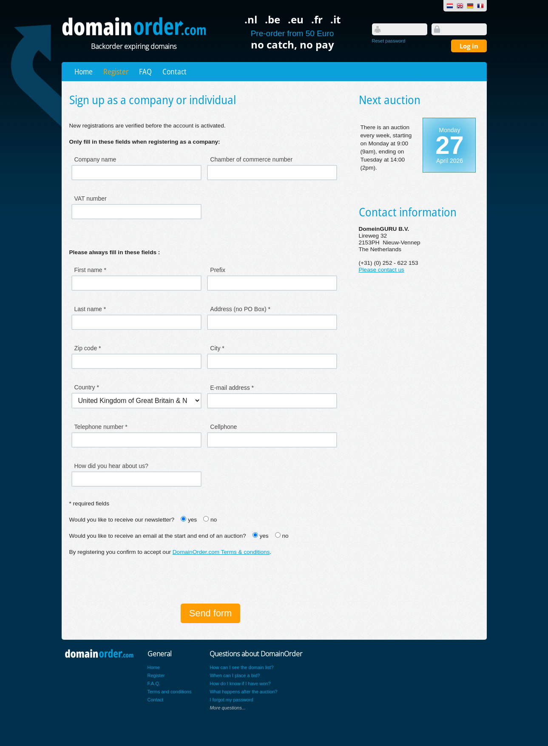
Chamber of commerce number (251, 159)
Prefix (217, 270)
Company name (95, 159)
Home (83, 71)
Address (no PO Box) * (240, 309)
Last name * (90, 309)
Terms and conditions (170, 691)
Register (115, 71)
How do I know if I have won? (240, 683)
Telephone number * (101, 426)
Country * (86, 387)
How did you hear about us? (111, 465)
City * (217, 348)
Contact (174, 71)
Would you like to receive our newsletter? (122, 519)
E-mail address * (232, 387)
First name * (90, 270)
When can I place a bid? (235, 675)
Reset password (389, 40)
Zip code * (87, 348)
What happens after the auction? (243, 691)
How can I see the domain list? (241, 667)
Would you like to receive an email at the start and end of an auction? (157, 536)
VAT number (90, 198)
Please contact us (381, 270)
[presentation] (134, 580)
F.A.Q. (154, 683)
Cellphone (223, 426)
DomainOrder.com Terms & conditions (221, 552)
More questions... (227, 707)
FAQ (145, 71)
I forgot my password (231, 699)
